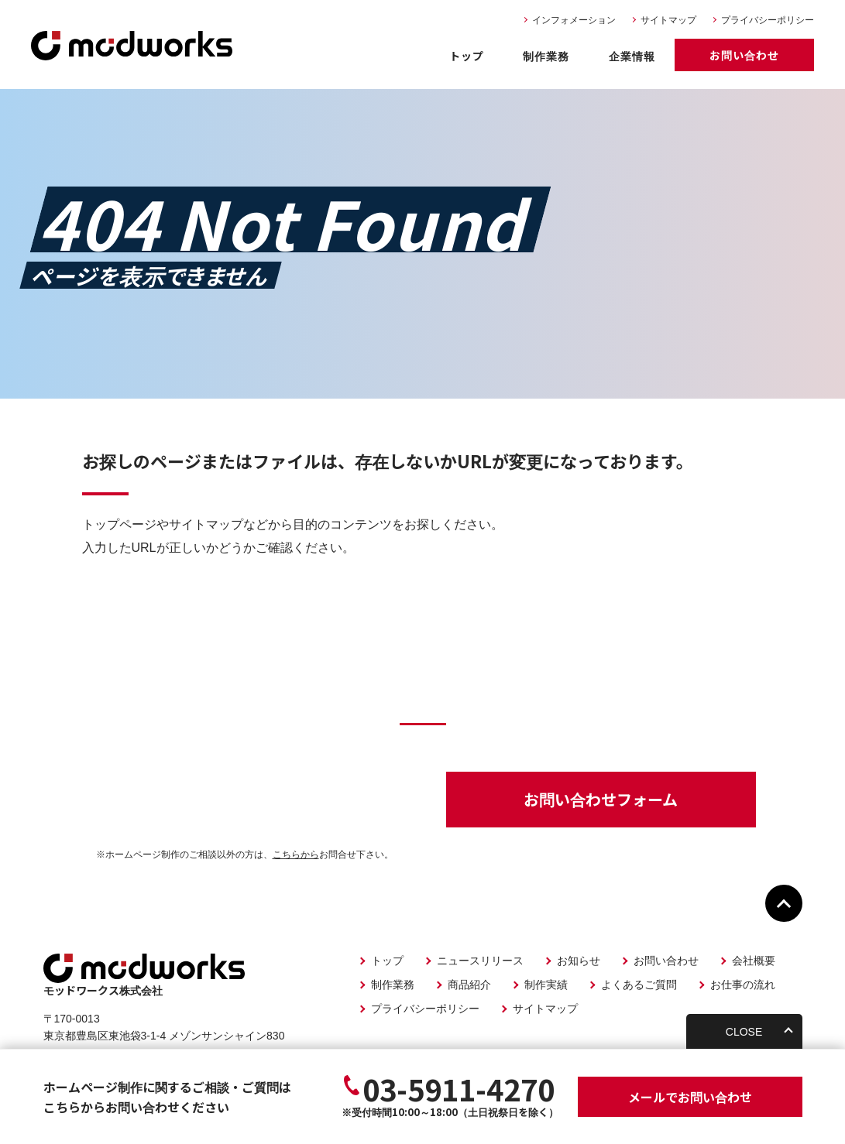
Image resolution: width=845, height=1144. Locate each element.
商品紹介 (469, 984)
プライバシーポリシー (767, 20)
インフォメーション (574, 20)
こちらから (296, 854)
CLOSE (744, 1032)
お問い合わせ (744, 55)
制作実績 (546, 984)
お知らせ (578, 960)
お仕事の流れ (742, 984)
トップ (466, 55)
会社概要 (753, 960)
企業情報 (632, 55)
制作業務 (546, 55)
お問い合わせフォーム (601, 799)
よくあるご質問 (639, 984)
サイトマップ (668, 20)
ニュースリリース (480, 960)
